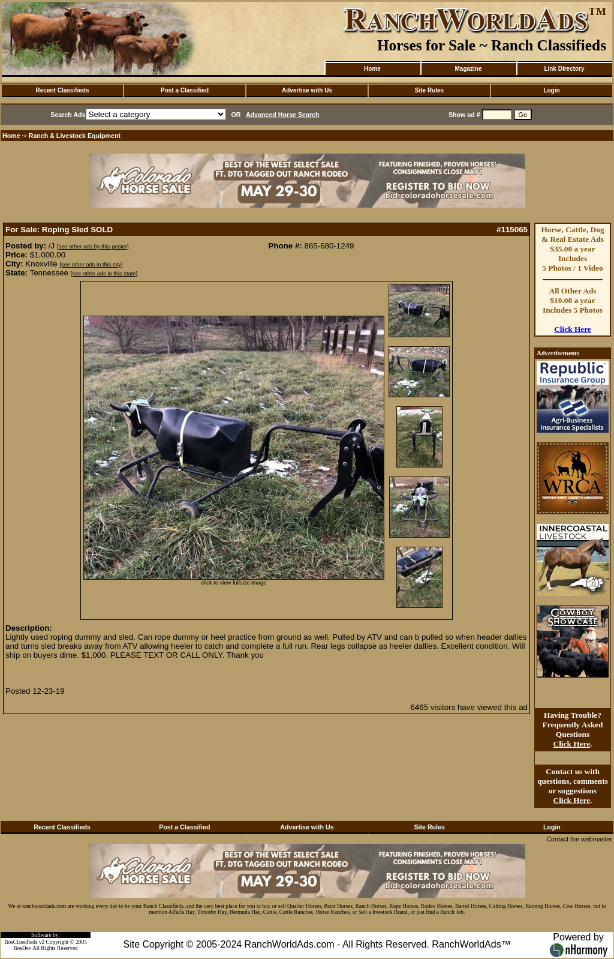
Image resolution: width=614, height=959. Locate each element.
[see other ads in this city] (90, 265)
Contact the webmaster (579, 839)
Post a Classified (185, 90)
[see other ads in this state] (104, 274)
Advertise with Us (307, 90)
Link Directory (564, 68)
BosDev (22, 948)
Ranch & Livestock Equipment (75, 135)
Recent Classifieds (62, 90)
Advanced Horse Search (283, 114)
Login (551, 90)
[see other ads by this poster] (93, 247)
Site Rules (429, 90)
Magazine (468, 68)
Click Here (572, 329)
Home (372, 68)
